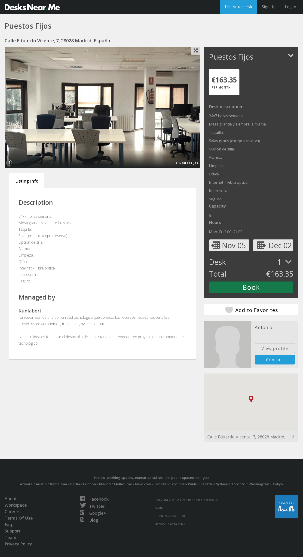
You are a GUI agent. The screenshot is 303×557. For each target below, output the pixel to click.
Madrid (105, 484)
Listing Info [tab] (26, 181)
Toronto (238, 484)
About (11, 498)
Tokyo (277, 484)
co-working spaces (117, 477)
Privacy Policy (18, 544)
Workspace (16, 505)
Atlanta (26, 484)
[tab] (224, 82)
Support (13, 531)
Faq (8, 524)
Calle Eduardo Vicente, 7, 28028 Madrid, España (251, 437)
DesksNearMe (32, 6)
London (89, 484)
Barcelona (58, 484)
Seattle (207, 484)
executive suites (149, 477)
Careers (12, 511)
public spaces (182, 477)
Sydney (222, 484)
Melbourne (123, 484)
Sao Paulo (189, 484)
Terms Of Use (19, 518)
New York (143, 484)
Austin (41, 484)
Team (10, 537)
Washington (259, 484)
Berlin (75, 484)
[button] (251, 399)
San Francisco (166, 484)
